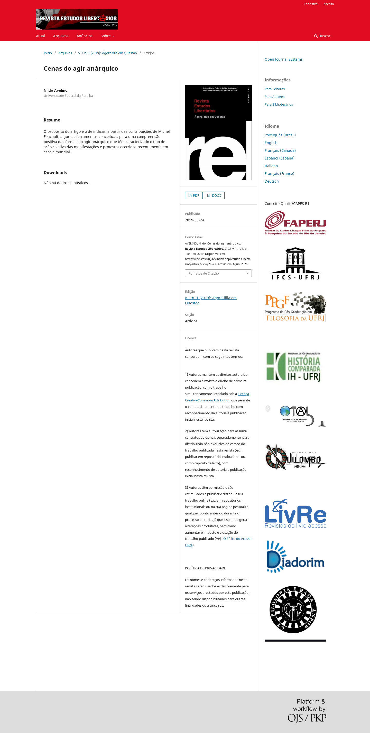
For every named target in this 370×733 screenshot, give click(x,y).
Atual (40, 35)
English (271, 142)
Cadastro (311, 4)
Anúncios (84, 35)
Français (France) (279, 173)
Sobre (106, 35)
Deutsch (272, 181)
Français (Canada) (280, 150)
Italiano (271, 165)
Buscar (322, 35)
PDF (195, 195)
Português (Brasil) (280, 135)
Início (48, 53)
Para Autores (274, 96)
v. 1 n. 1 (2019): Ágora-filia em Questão (107, 53)
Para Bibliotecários (279, 104)
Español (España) (279, 158)
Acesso (328, 4)
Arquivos (60, 35)
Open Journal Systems (284, 59)
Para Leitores (275, 89)
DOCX (216, 195)
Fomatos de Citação (204, 273)
